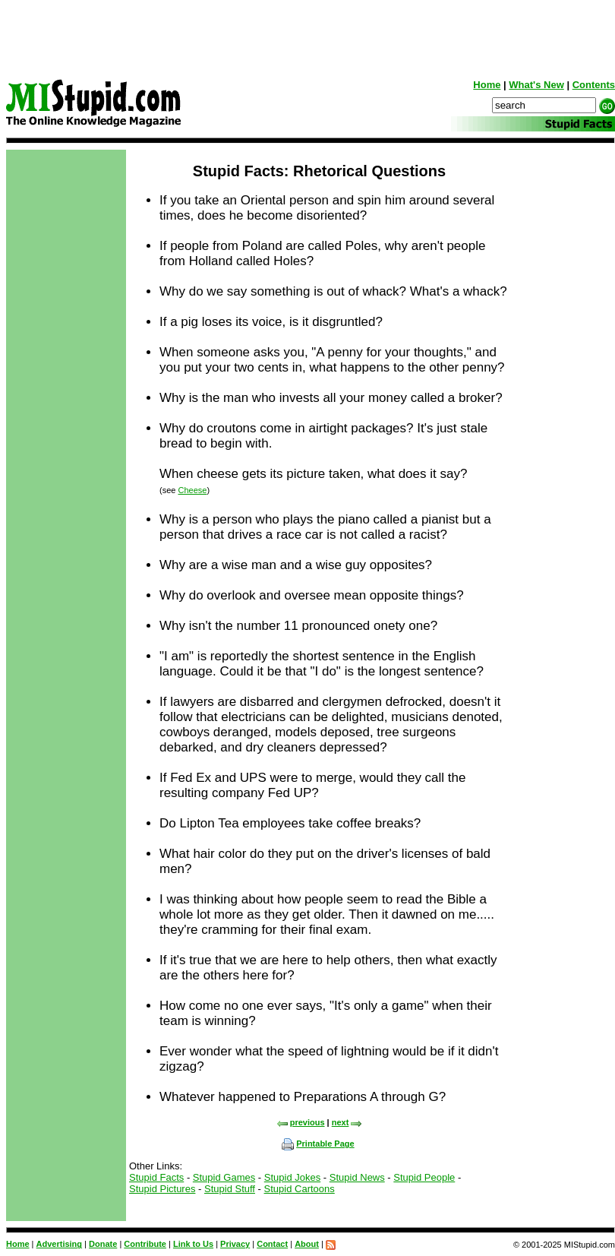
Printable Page (318, 1143)
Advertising (59, 1243)
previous (300, 1122)
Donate (103, 1243)
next (347, 1122)
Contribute (145, 1243)
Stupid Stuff (229, 1188)
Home (486, 84)
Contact (272, 1243)
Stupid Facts (156, 1177)
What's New (536, 84)
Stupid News (357, 1177)
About (307, 1243)
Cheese (192, 490)
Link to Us (193, 1243)
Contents (593, 84)
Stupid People (424, 1177)
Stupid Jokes (292, 1177)
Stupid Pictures (162, 1188)
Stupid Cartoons (299, 1188)
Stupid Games (224, 1177)
